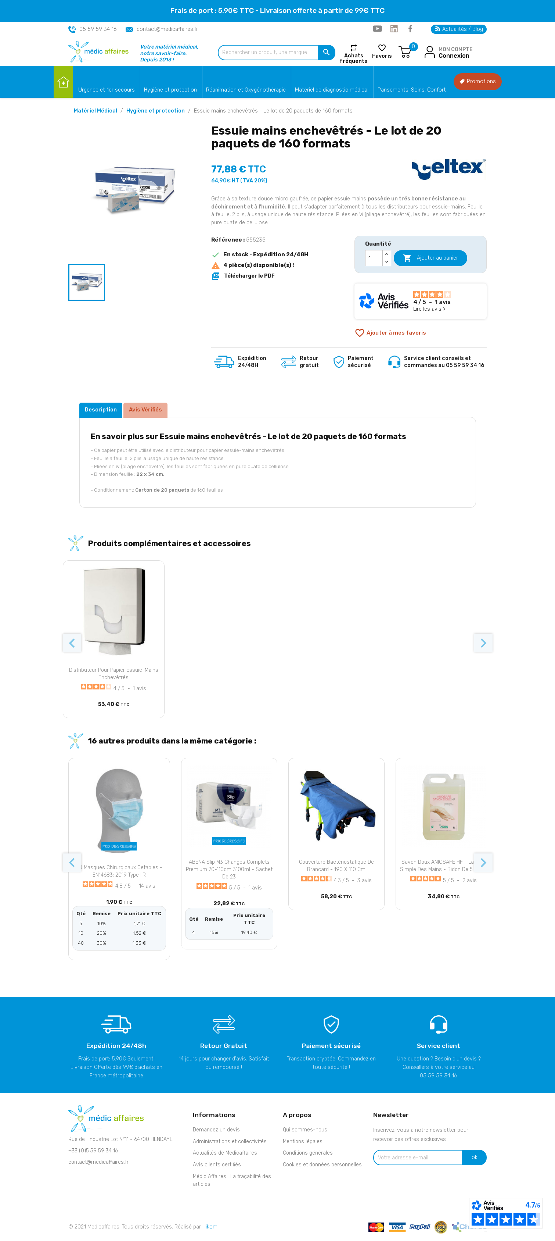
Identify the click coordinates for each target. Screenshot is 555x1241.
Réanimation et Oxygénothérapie (246, 90)
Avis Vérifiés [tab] (145, 409)
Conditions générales (308, 1153)
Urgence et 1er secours (106, 90)
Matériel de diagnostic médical (331, 90)
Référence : (228, 239)
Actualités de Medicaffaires (225, 1153)
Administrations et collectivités (230, 1141)
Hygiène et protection (170, 90)
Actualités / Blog (459, 29)
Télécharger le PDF (243, 276)
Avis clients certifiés (217, 1165)
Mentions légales (302, 1141)
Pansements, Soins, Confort (412, 90)
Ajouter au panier (430, 258)
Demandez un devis (216, 1130)
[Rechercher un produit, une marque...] (276, 52)
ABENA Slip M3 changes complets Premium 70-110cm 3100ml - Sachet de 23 (229, 869)
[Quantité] (374, 258)
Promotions (478, 81)
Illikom (209, 1227)
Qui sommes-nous (305, 1130)
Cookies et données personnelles (322, 1165)
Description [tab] (101, 409)
